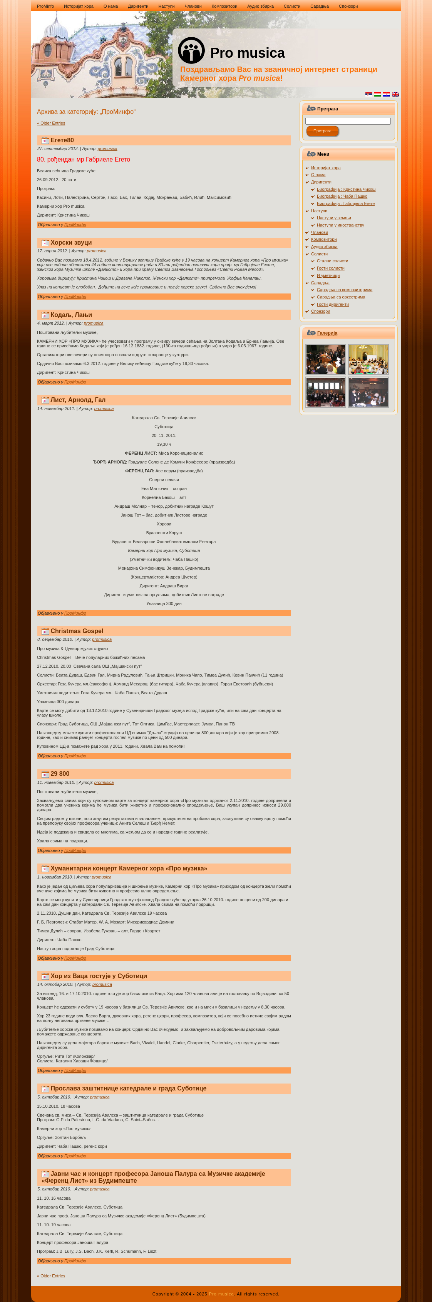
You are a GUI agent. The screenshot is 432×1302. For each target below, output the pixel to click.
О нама (318, 174)
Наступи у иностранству (340, 225)
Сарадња (320, 282)
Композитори (324, 239)
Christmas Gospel (76, 631)
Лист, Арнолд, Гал (77, 400)
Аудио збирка (324, 246)
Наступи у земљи (334, 217)
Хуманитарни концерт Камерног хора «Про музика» (128, 868)
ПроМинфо (75, 224)
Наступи (319, 210)
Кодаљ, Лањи (71, 315)
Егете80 (62, 140)
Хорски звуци (71, 242)
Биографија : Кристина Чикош (346, 189)
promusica (107, 148)
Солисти (319, 254)
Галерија (327, 333)
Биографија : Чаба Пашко (342, 196)
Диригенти (321, 182)
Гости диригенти (333, 304)
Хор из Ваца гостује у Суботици (98, 976)
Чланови (319, 232)
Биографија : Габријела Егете (346, 203)
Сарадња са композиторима (344, 289)
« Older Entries (51, 123)
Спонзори (320, 311)
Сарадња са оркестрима (341, 297)
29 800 (59, 773)
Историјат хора (326, 167)
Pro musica (247, 53)
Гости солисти (331, 268)
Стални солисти (332, 260)
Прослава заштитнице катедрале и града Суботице (128, 1088)
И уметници (328, 275)
